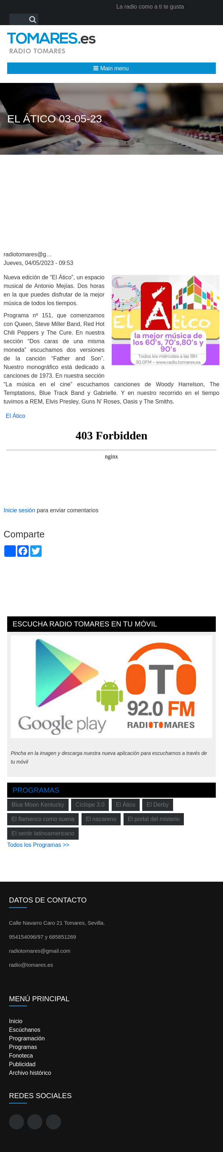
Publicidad (22, 1064)
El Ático (15, 416)
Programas (36, 790)
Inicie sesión (19, 510)
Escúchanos (24, 1030)
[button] (111, 68)
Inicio (15, 1021)
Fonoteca (21, 1056)
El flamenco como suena (42, 819)
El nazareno (101, 819)
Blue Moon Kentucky (37, 805)
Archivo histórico (30, 1073)
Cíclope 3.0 (89, 805)
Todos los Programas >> (38, 845)
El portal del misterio (154, 819)
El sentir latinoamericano (42, 833)
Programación (27, 1038)
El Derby (157, 805)
